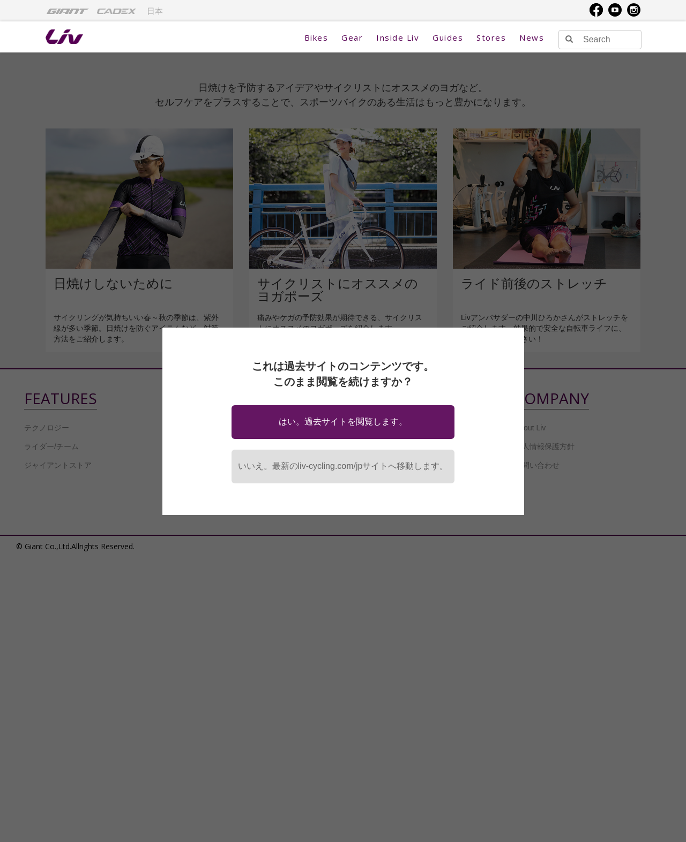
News (531, 37)
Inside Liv (397, 37)
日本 (155, 11)
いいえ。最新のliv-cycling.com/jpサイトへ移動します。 (343, 466)
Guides (448, 37)
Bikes (316, 37)
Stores (491, 37)
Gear (352, 37)
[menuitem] (68, 10)
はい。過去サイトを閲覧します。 (343, 421)
